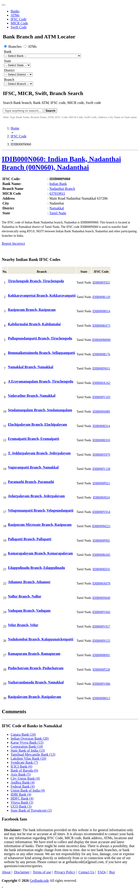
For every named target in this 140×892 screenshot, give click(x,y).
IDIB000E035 (101, 569)
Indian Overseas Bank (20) (30, 738)
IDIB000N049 (101, 598)
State (7, 61)
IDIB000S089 (101, 411)
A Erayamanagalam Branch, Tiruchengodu (40, 381)
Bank (8, 52)
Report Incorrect (13, 243)
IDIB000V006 (101, 683)
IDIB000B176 (101, 354)
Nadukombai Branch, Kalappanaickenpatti (40, 639)
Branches (13, 46)
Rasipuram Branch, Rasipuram (32, 310)
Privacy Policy (64, 872)
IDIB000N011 (101, 368)
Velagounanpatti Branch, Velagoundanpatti (40, 510)
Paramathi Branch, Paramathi (31, 482)
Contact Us (86, 872)
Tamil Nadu (57, 213)
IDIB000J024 (101, 497)
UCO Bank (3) (21, 806)
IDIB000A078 (101, 583)
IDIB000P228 (101, 669)
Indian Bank (58, 184)
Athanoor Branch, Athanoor (29, 582)
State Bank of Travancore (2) (31, 810)
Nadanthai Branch (62, 189)
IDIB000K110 (101, 297)
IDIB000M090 (101, 340)
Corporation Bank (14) (27, 746)
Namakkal (56, 208)
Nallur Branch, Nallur (24, 596)
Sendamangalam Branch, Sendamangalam (40, 410)
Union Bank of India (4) (28, 790)
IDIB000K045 (101, 554)
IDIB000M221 (101, 526)
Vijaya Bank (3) (22, 802)
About (6, 872)
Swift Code (19, 27)
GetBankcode (39, 880)
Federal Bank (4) (23, 786)
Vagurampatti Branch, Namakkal (33, 467)
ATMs (15, 15)
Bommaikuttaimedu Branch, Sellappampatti (41, 353)
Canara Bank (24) (23, 734)
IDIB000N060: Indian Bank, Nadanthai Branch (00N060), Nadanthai (61, 163)
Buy (112, 872)
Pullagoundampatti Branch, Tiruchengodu (40, 338)
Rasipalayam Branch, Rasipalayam (34, 697)
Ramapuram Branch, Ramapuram (34, 654)
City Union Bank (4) (25, 778)
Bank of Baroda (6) (24, 770)
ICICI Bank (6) (21, 766)
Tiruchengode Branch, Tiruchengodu (36, 281)
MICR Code (19, 23)
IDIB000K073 (101, 325)
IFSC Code (19, 19)
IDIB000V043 (101, 612)
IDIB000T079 (101, 454)
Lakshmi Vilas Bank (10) (28, 758)
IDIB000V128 (101, 469)
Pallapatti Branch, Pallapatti (29, 539)
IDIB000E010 (101, 440)
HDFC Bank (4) (22, 798)
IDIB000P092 (101, 540)
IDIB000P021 (101, 483)
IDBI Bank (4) (21, 794)
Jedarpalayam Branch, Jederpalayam (36, 496)
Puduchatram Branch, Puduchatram (35, 668)
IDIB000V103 (101, 397)
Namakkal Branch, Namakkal (30, 367)
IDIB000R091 (101, 655)
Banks (15, 11)
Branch (9, 79)
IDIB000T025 (101, 282)
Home (15, 128)
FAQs (102, 872)
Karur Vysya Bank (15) (27, 742)
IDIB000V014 (101, 512)
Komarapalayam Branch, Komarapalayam (40, 553)
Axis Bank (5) (21, 774)
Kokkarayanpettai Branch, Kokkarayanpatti (42, 295)
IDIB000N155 (101, 640)
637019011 (57, 193)
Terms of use (42, 872)
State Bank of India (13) (28, 750)
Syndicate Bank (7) (24, 762)
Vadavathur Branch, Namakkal (32, 395)
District (9, 70)
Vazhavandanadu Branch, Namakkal (36, 682)
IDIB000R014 (101, 311)
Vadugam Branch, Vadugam (29, 610)
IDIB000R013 (101, 698)
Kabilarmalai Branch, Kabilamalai (34, 324)
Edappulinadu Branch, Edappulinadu (36, 568)
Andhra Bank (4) (23, 782)
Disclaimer (21, 872)
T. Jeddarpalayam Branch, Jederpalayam (39, 453)
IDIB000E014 (101, 426)
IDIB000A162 (101, 383)
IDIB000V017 (101, 626)
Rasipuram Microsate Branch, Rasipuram (40, 524)
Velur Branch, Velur (23, 625)
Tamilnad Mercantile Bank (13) (33, 754)
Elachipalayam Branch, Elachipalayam (37, 424)
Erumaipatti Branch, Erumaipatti (33, 439)
